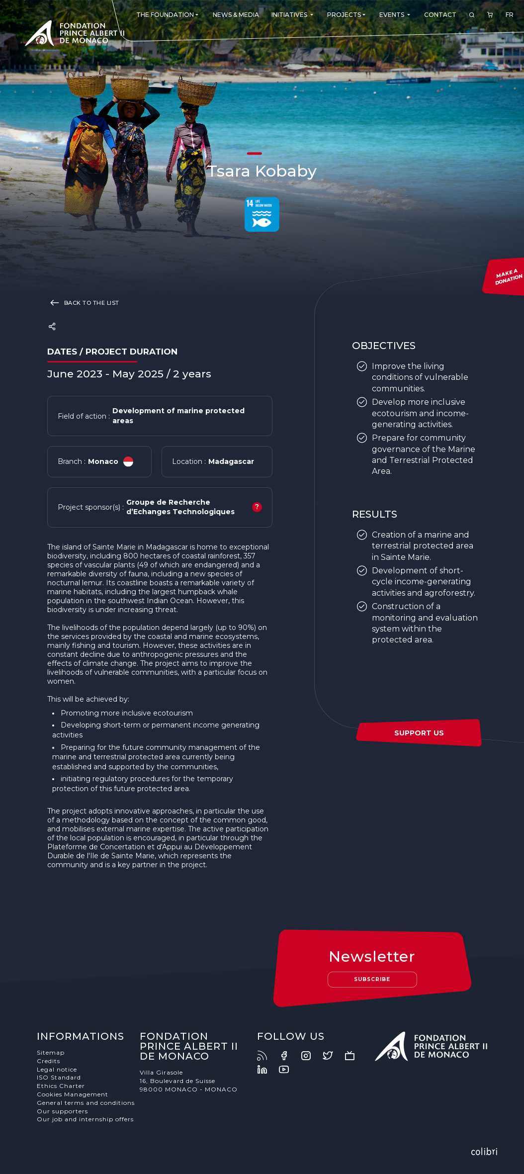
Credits (48, 1061)
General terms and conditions (86, 1102)
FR (510, 14)
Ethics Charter (61, 1085)
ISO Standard (59, 1077)
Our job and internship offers (85, 1119)
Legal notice (57, 1069)
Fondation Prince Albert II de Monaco (74, 35)
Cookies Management (72, 1094)
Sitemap (51, 1052)
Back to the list (83, 302)
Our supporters (62, 1111)
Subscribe (372, 979)
